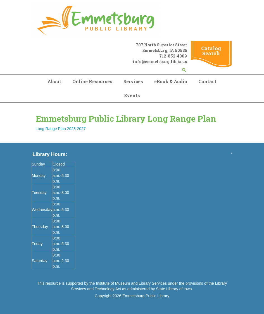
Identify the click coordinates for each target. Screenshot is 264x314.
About (54, 81)
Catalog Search (211, 51)
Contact (207, 81)
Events (132, 95)
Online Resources (92, 81)
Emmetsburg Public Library (145, 296)
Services (133, 81)
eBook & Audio (170, 81)
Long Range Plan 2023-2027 (61, 128)
